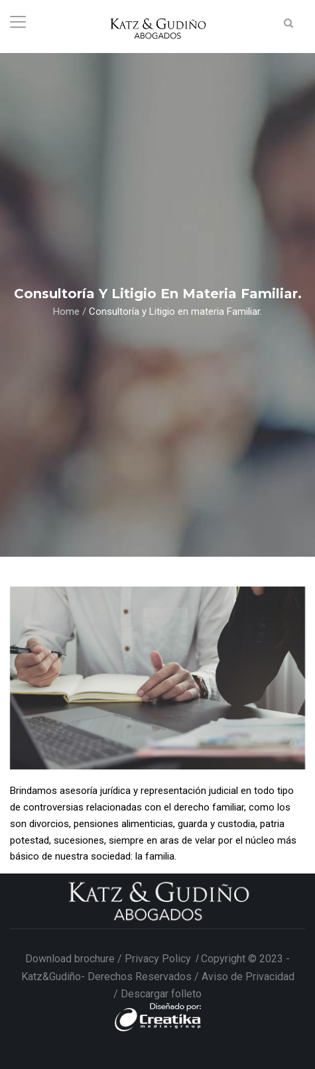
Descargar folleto (161, 993)
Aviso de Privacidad (248, 976)
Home (66, 311)
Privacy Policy (159, 958)
